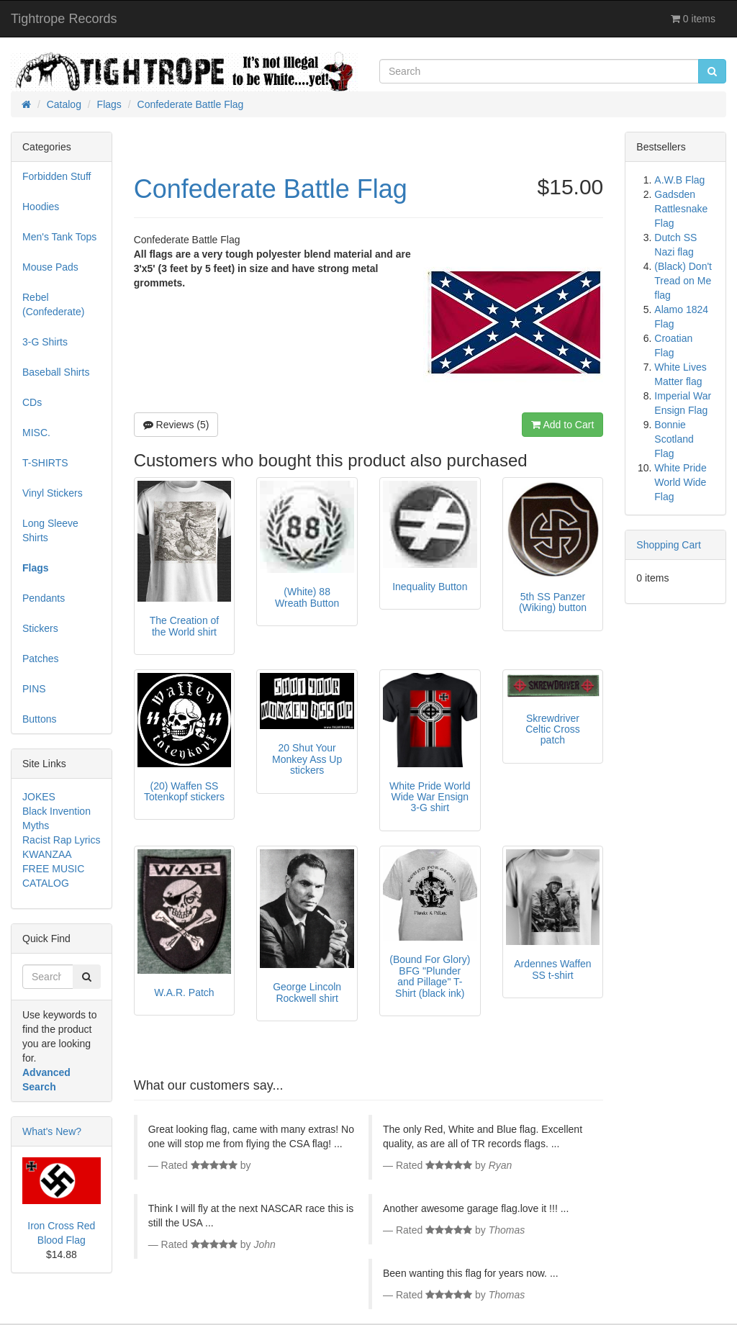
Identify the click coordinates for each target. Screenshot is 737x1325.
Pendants (43, 598)
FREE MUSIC (53, 868)
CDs (32, 402)
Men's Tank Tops (59, 237)
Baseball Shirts (55, 372)
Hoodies (40, 206)
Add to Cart (562, 424)
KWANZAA (47, 854)
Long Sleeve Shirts (50, 530)
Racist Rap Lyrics (61, 840)
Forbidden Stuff (56, 176)
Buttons (39, 719)
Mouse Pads (50, 267)
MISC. (36, 432)
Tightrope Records (64, 19)
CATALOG (45, 883)
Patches (40, 658)
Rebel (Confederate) (53, 304)
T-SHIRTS (45, 463)
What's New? (51, 1131)
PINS (34, 689)
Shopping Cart (668, 545)
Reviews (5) (176, 424)
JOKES (38, 796)
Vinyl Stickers (52, 493)
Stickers (40, 628)
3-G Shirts (45, 342)
